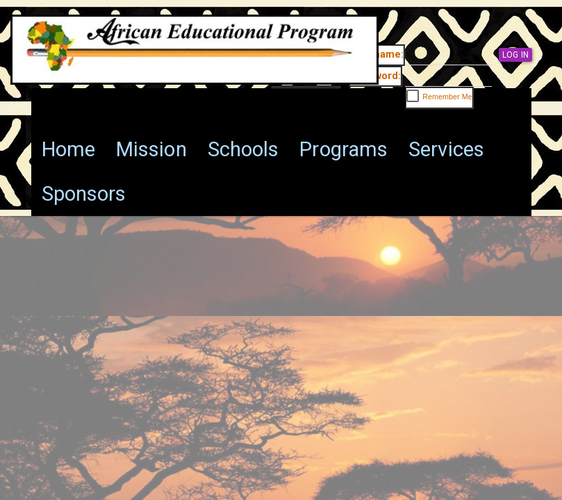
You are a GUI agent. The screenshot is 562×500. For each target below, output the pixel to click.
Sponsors (84, 194)
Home (68, 149)
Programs (343, 149)
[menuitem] (68, 149)
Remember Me (447, 96)
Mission (151, 149)
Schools (243, 149)
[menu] (281, 171)
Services (446, 149)
